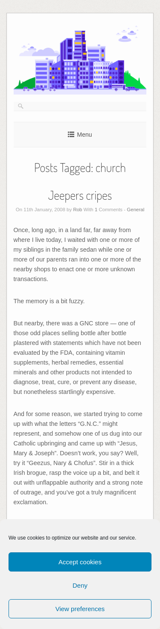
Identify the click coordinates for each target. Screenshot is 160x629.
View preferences (80, 608)
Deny (80, 585)
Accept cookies (80, 562)
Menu (84, 134)
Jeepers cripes (80, 195)
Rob (77, 209)
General (135, 209)
